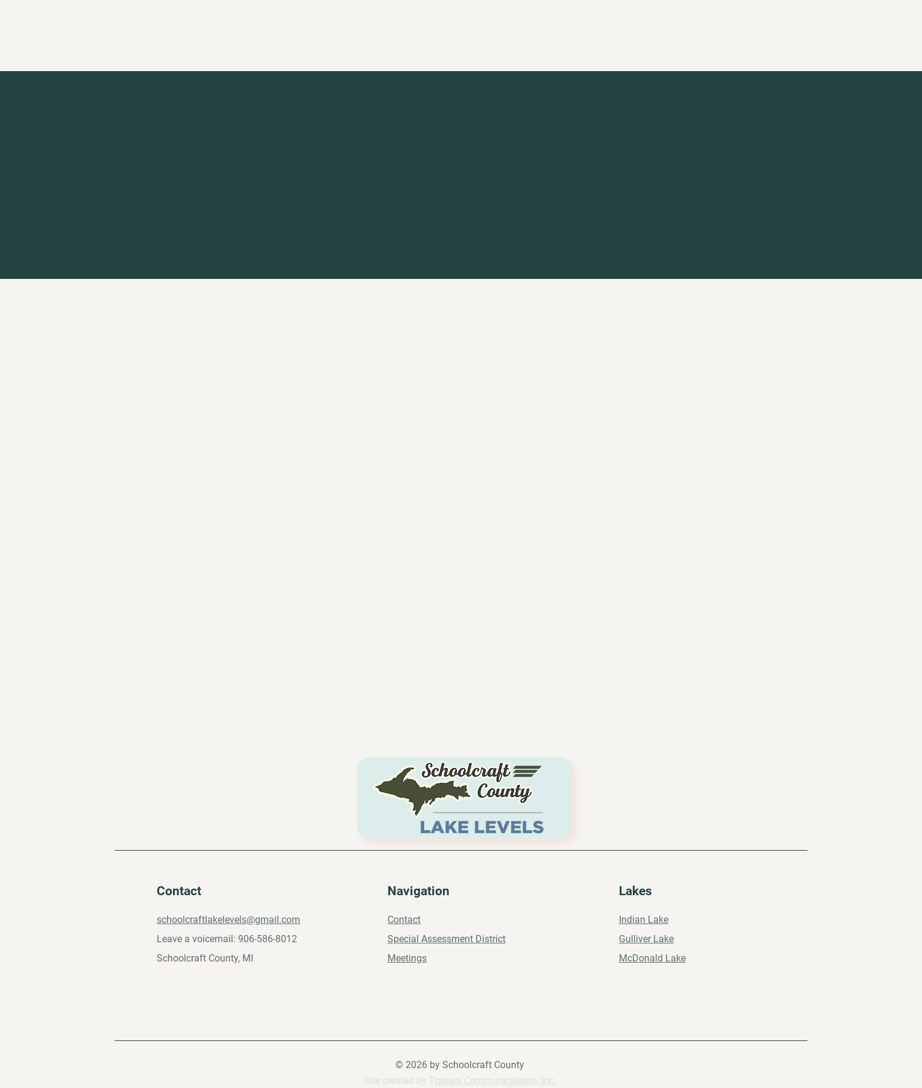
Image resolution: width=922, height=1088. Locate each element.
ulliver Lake (650, 939)
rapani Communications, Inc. (495, 1080)
